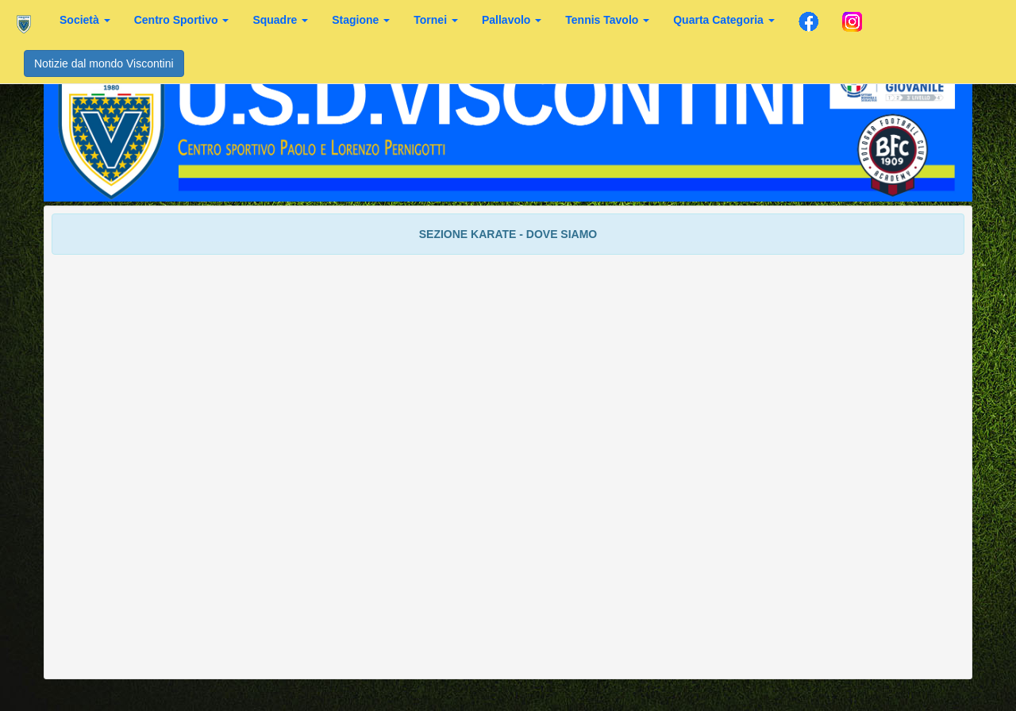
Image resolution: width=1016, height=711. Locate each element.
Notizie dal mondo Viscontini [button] (104, 63)
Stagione (361, 19)
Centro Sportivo (181, 19)
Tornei (436, 19)
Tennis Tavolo (607, 19)
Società (85, 19)
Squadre (280, 19)
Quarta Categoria (723, 19)
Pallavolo (511, 19)
